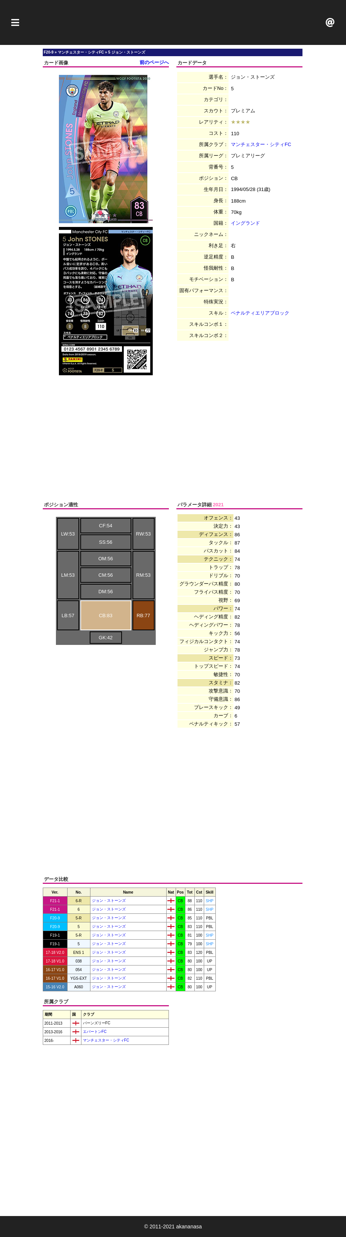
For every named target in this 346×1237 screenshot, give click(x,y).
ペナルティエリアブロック (260, 313)
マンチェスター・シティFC (261, 144)
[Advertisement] (173, 22)
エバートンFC (94, 1032)
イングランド (245, 223)
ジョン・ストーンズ (109, 900)
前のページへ (154, 62)
